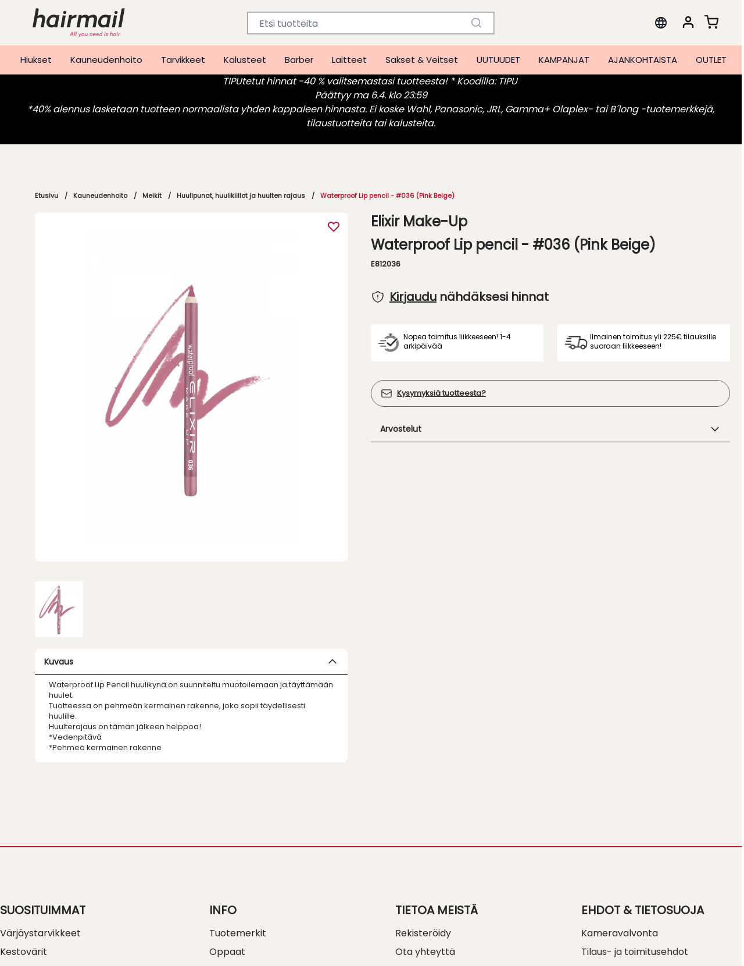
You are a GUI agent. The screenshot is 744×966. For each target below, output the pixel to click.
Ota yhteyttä (425, 927)
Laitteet (349, 60)
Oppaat (227, 927)
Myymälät (418, 946)
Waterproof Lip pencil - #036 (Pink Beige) (387, 195)
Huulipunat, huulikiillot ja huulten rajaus (241, 195)
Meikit (152, 195)
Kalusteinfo (234, 946)
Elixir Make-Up (419, 221)
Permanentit (29, 946)
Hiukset (36, 60)
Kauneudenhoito (106, 60)
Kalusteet (245, 60)
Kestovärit (23, 927)
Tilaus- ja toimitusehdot (634, 927)
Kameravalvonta (619, 908)
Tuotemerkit (237, 908)
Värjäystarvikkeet (40, 908)
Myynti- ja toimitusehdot (637, 946)
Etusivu (46, 195)
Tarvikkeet (183, 60)
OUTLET (711, 60)
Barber (299, 60)
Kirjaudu (413, 297)
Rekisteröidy (423, 908)
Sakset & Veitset (421, 60)
